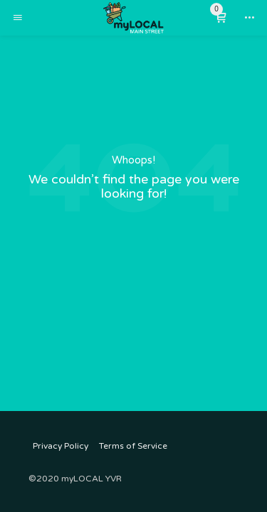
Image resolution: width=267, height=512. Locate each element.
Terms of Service (133, 446)
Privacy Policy (60, 446)
